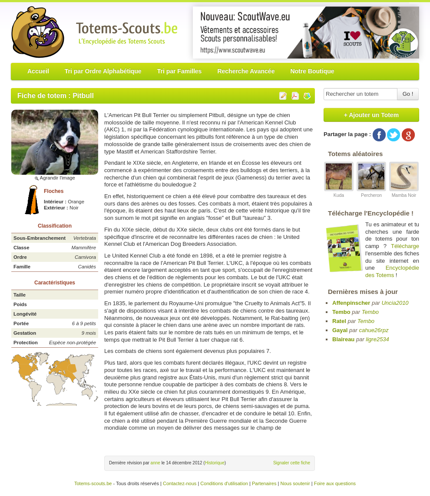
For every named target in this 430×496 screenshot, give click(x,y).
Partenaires (264, 483)
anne (155, 462)
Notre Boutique (312, 71)
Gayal (339, 330)
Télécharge (405, 246)
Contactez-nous (179, 483)
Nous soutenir (295, 483)
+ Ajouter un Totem (371, 114)
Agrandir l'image (54, 177)
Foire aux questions (335, 483)
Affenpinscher (351, 303)
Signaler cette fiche (291, 462)
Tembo (341, 312)
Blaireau (343, 339)
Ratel (339, 321)
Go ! (408, 94)
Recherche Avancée (246, 71)
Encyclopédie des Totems (392, 271)
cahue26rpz (373, 330)
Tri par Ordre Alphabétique (103, 71)
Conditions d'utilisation (224, 483)
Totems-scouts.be (93, 483)
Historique (215, 462)
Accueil (38, 71)
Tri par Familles (179, 71)
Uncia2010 (394, 303)
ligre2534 (377, 339)
